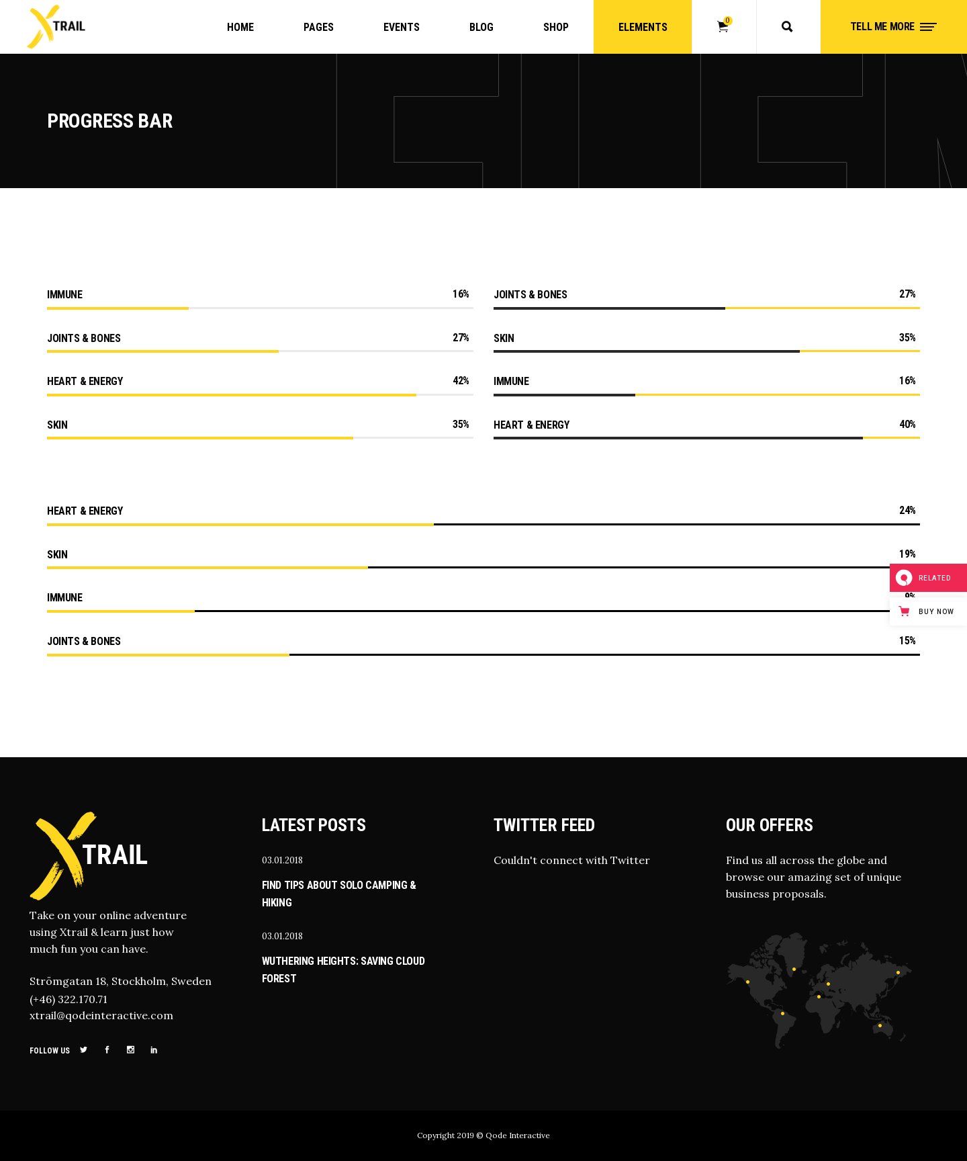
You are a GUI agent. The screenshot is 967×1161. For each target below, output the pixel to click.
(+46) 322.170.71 (68, 999)
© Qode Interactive (513, 1135)
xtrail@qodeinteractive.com (101, 1015)
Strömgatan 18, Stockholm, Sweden (121, 981)
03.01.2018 (282, 860)
